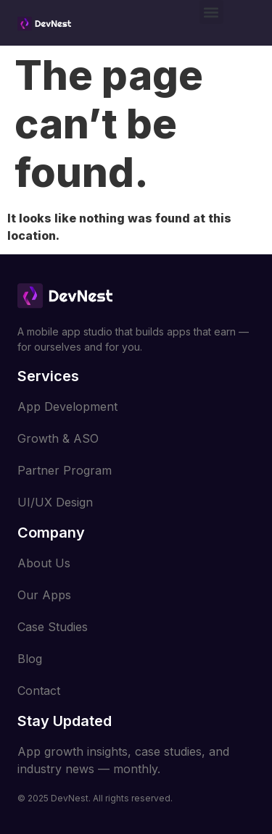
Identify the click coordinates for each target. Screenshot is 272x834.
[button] (211, 12)
